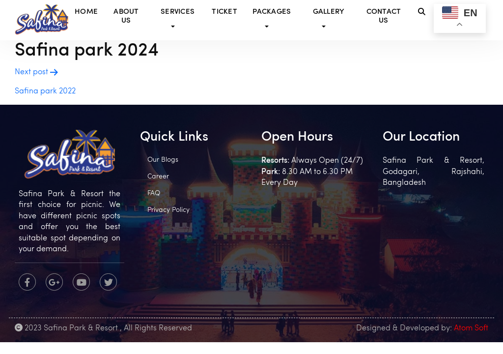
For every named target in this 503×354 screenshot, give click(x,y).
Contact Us (383, 16)
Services (178, 12)
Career (158, 176)
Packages (271, 12)
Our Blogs (162, 160)
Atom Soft (471, 328)
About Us (126, 16)
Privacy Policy (168, 210)
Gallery (329, 12)
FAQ (153, 193)
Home (86, 12)
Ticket (224, 12)
